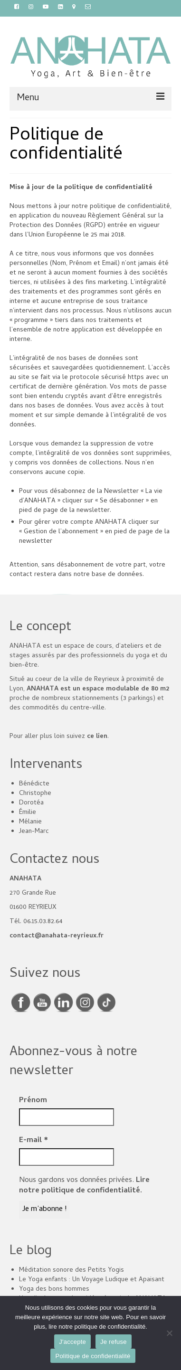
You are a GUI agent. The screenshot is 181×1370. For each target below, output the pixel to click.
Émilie (27, 812)
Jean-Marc (34, 831)
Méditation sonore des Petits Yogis (71, 1270)
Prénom (33, 1101)
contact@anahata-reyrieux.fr (57, 936)
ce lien (97, 736)
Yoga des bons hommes (54, 1289)
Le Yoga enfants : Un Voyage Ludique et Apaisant (91, 1280)
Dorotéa (31, 803)
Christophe (35, 793)
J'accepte (72, 1341)
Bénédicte (34, 784)
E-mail (33, 1140)
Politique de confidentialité (92, 1356)
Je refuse (113, 1341)
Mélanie (30, 822)
